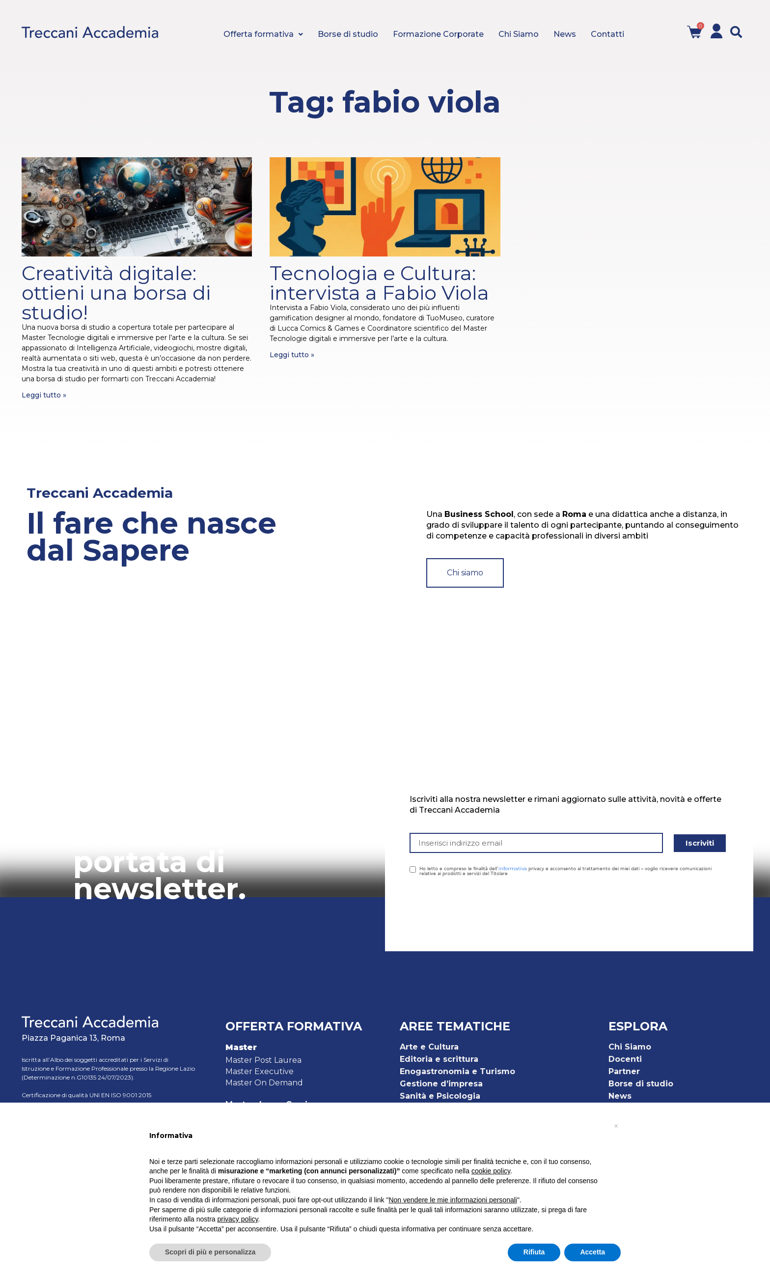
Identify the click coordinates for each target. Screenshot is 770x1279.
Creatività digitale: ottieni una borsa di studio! (116, 292)
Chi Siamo (629, 1047)
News (620, 1096)
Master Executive (259, 1071)
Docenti (625, 1059)
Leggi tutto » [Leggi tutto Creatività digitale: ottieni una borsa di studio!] (44, 395)
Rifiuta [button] (534, 1252)
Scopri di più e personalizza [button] (210, 1252)
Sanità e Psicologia (440, 1096)
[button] (736, 32)
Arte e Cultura (429, 1047)
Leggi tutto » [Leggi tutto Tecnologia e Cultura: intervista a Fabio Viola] (292, 354)
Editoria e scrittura (439, 1059)
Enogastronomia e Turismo (457, 1071)
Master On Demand (264, 1082)
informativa (512, 868)
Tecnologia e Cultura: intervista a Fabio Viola (379, 283)
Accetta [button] (592, 1252)
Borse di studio (640, 1083)
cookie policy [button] (490, 1171)
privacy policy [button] (238, 1219)
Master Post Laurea (263, 1060)
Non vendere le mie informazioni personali (452, 1200)
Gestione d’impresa (441, 1083)
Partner (624, 1071)
